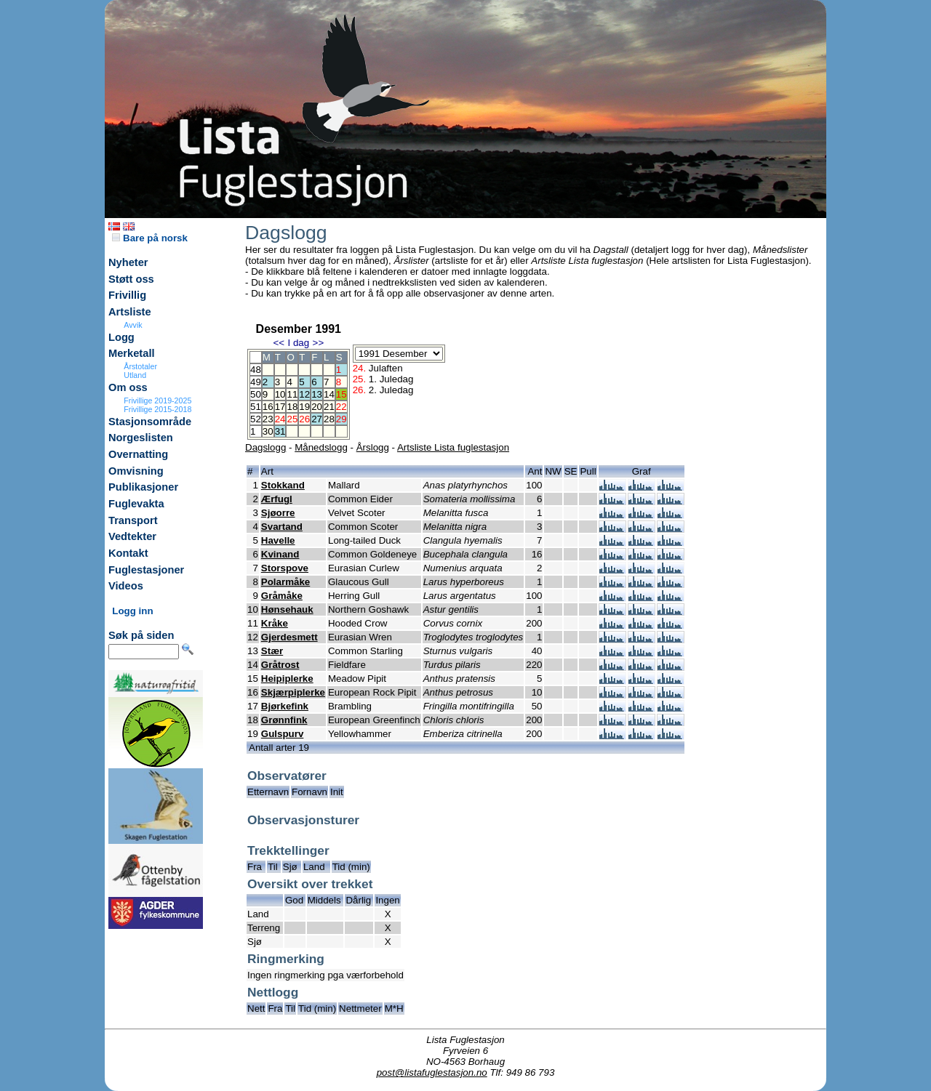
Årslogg (372, 447)
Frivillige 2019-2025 (157, 400)
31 (280, 431)
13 (316, 394)
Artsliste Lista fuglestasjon (453, 447)
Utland (135, 375)
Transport (133, 520)
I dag (298, 342)
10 (280, 394)
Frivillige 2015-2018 (157, 409)
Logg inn (132, 610)
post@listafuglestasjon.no (432, 1072)
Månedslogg (321, 447)
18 (292, 406)
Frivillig (127, 295)
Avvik (133, 325)
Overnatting (138, 454)
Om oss (128, 387)
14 (329, 394)
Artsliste (129, 312)
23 (268, 419)
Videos (125, 586)
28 (329, 419)
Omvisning (136, 471)
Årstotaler (140, 366)
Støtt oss (131, 279)
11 (292, 394)
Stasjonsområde (149, 421)
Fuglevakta (136, 504)
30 (268, 431)
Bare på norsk (150, 238)
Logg (121, 337)
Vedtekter (132, 536)
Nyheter (128, 262)
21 (329, 406)
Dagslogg (265, 447)
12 (304, 394)
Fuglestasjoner (146, 570)
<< (278, 342)
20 (316, 406)
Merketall (131, 353)
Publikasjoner (143, 487)
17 (280, 406)
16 (268, 406)
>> (318, 342)
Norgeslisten (140, 437)
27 (316, 419)
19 (304, 406)
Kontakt (128, 553)
